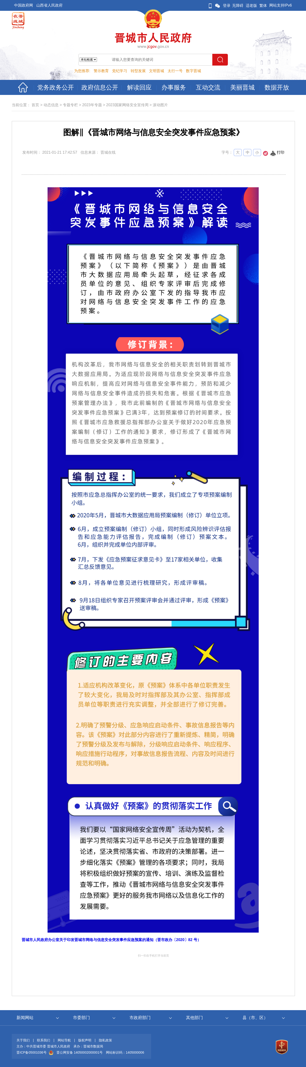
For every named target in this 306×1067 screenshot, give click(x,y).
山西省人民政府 (49, 5)
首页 (35, 105)
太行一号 (175, 71)
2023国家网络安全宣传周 (127, 105)
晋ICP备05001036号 (31, 1052)
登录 (226, 6)
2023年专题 (92, 105)
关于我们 (23, 1040)
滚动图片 (160, 105)
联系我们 (43, 1040)
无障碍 (237, 6)
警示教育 (101, 71)
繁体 (263, 6)
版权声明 (84, 1040)
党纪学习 (119, 71)
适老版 (251, 6)
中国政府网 (23, 5)
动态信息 (51, 105)
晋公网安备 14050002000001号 (79, 1052)
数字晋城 (193, 71)
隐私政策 (105, 1040)
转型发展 (138, 71)
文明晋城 (156, 71)
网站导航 (64, 1040)
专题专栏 (70, 105)
